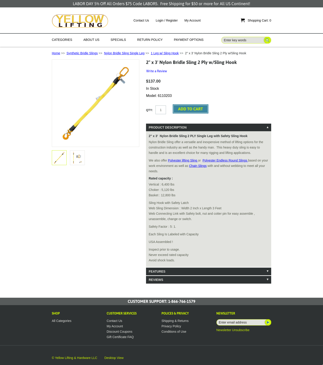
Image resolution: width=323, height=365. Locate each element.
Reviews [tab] (156, 280)
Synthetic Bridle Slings (82, 53)
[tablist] (208, 204)
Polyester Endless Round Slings (225, 160)
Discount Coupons (119, 331)
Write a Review (156, 71)
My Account (192, 20)
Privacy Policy (171, 326)
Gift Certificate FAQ (120, 337)
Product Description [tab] (168, 127)
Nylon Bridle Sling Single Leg (124, 53)
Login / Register (167, 20)
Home (56, 53)
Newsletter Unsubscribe (233, 330)
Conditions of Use (174, 331)
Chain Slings (198, 166)
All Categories (61, 320)
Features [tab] (157, 271)
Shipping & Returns (175, 320)
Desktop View (113, 358)
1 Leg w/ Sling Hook (165, 53)
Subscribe (267, 322)
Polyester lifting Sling (183, 160)
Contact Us (141, 20)
